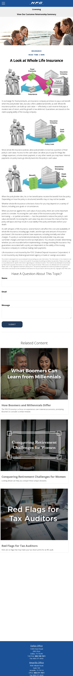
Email (4, 291)
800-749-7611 (40, 656)
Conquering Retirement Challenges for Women (34, 477)
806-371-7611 (39, 673)
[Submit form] (12, 324)
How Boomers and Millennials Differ (26, 405)
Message (6, 305)
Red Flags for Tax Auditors (20, 546)
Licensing (36, 9)
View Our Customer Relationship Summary (36, 14)
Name (4, 278)
